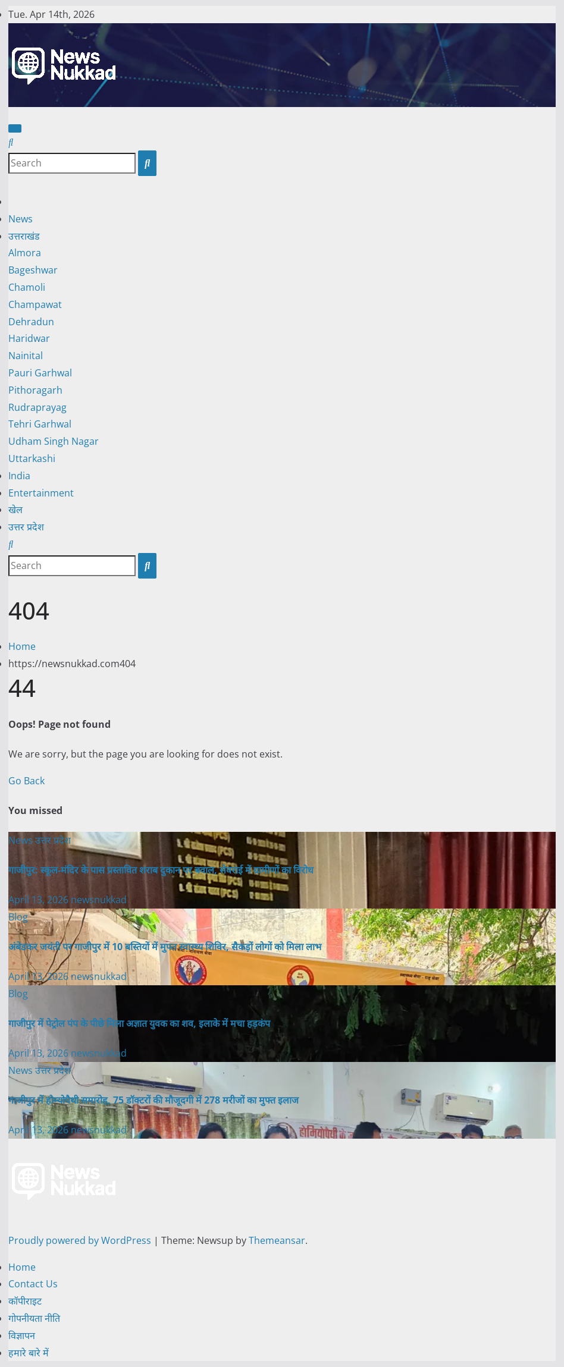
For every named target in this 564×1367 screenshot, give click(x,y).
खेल (15, 509)
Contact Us (33, 1283)
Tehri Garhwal (39, 423)
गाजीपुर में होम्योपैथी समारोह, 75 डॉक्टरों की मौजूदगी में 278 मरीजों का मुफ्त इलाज (153, 1100)
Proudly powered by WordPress (80, 1240)
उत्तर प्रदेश (26, 526)
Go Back (26, 780)
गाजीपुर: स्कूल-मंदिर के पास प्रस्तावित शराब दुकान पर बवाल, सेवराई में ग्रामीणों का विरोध (161, 869)
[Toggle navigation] (14, 128)
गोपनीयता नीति (34, 1318)
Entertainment (41, 492)
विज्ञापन (21, 1335)
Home (22, 646)
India (19, 475)
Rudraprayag (37, 407)
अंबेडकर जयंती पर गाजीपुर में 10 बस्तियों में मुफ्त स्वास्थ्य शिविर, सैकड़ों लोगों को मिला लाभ (164, 946)
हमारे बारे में (28, 1352)
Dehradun (31, 321)
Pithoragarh (35, 390)
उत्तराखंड (24, 236)
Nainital (25, 355)
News (20, 218)
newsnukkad (99, 899)
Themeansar (277, 1240)
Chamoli (26, 287)
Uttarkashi (31, 458)
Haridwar (29, 338)
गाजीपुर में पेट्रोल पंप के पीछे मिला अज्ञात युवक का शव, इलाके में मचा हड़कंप (139, 1023)
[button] (10, 142)
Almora (24, 252)
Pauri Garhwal (40, 372)
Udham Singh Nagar (53, 441)
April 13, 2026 (39, 899)
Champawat (35, 304)
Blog (18, 916)
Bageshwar (33, 269)
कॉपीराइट (25, 1301)
